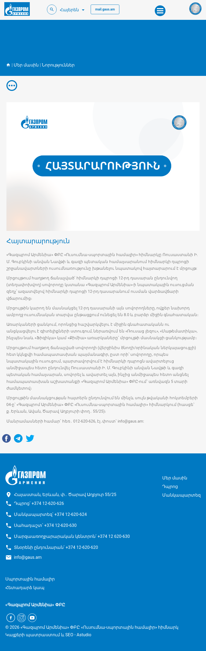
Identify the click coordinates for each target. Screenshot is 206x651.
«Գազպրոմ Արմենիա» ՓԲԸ (35, 604)
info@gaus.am (28, 557)
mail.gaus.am (105, 9)
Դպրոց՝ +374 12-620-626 (39, 503)
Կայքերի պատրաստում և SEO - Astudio (48, 634)
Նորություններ (58, 65)
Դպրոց (170, 486)
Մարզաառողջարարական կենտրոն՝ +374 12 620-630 (72, 536)
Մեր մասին (26, 65)
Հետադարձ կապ (25, 587)
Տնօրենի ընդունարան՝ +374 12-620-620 (56, 547)
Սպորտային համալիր (30, 579)
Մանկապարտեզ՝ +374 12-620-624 (50, 514)
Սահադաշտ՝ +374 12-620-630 (45, 525)
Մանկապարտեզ (181, 495)
